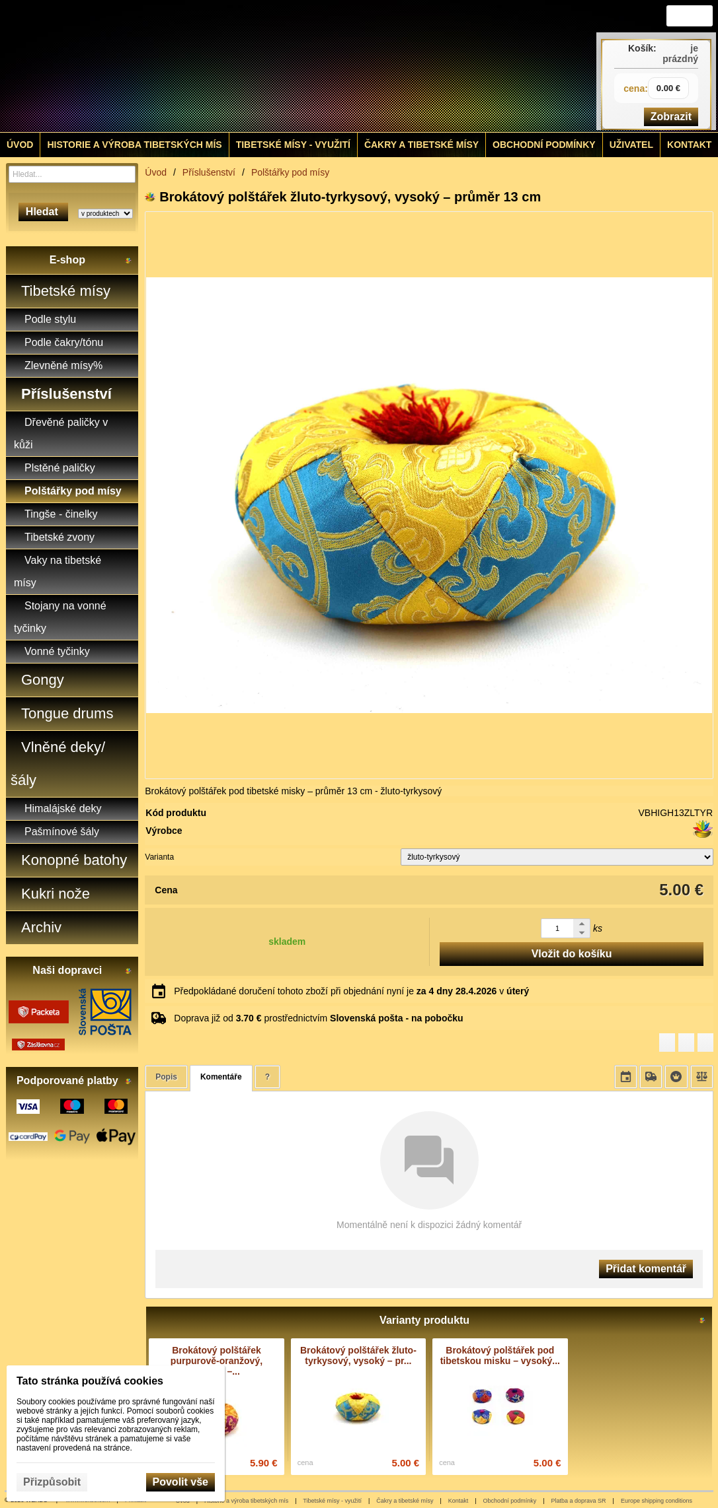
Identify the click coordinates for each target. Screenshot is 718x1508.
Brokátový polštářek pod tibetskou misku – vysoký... (500, 1355)
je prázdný (680, 53)
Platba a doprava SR (578, 1500)
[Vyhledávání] (72, 174)
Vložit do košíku (572, 953)
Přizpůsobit (52, 1482)
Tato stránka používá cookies (90, 1381)
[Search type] (105, 214)
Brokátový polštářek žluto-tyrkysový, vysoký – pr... (358, 1355)
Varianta (159, 857)
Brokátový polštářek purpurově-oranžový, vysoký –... (216, 1361)
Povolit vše (180, 1482)
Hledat (43, 211)
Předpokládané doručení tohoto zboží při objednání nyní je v (351, 991)
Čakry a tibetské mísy (404, 1500)
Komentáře (221, 1076)
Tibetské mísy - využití (332, 1500)
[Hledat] (127, 174)
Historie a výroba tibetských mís (246, 1500)
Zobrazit (671, 116)
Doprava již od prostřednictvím (318, 1018)
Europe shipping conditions (656, 1500)
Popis (166, 1076)
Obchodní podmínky (510, 1500)
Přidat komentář (646, 1268)
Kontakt (458, 1500)
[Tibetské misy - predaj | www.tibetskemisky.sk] (270, 66)
